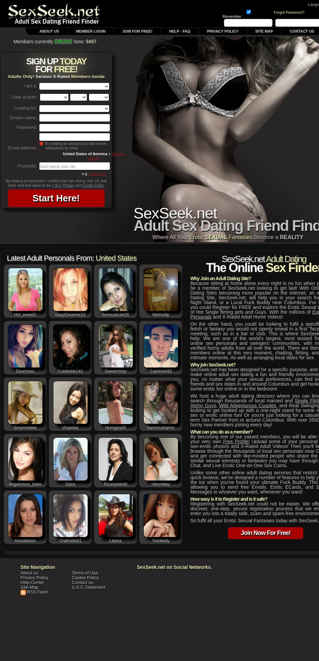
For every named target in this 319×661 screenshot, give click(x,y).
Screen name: (23, 117)
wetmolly (160, 314)
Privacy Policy (223, 31)
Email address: (22, 147)
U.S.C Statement (88, 587)
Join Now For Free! (265, 533)
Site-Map (29, 587)
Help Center (32, 582)
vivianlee (70, 427)
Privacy (69, 185)
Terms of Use (85, 572)
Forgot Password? (289, 12)
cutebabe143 (70, 371)
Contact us (82, 582)
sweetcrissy (115, 371)
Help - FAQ (179, 31)
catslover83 (160, 371)
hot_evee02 (25, 314)
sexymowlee (25, 427)
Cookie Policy (93, 185)
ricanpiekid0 (115, 484)
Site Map (264, 31)
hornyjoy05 (115, 427)
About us (29, 572)
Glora (70, 484)
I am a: (30, 85)
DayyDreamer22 (70, 314)
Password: (26, 127)
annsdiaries (25, 540)
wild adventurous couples (247, 405)
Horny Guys (203, 405)
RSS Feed (37, 592)
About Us (49, 31)
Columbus (97, 174)
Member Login (90, 31)
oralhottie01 (70, 540)
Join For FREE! (137, 31)
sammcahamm (161, 427)
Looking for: (25, 108)
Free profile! (236, 441)
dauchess (25, 371)
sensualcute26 (115, 314)
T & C (56, 185)
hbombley (160, 484)
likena (116, 540)
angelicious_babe (25, 484)
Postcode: (27, 166)
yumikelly (160, 540)
